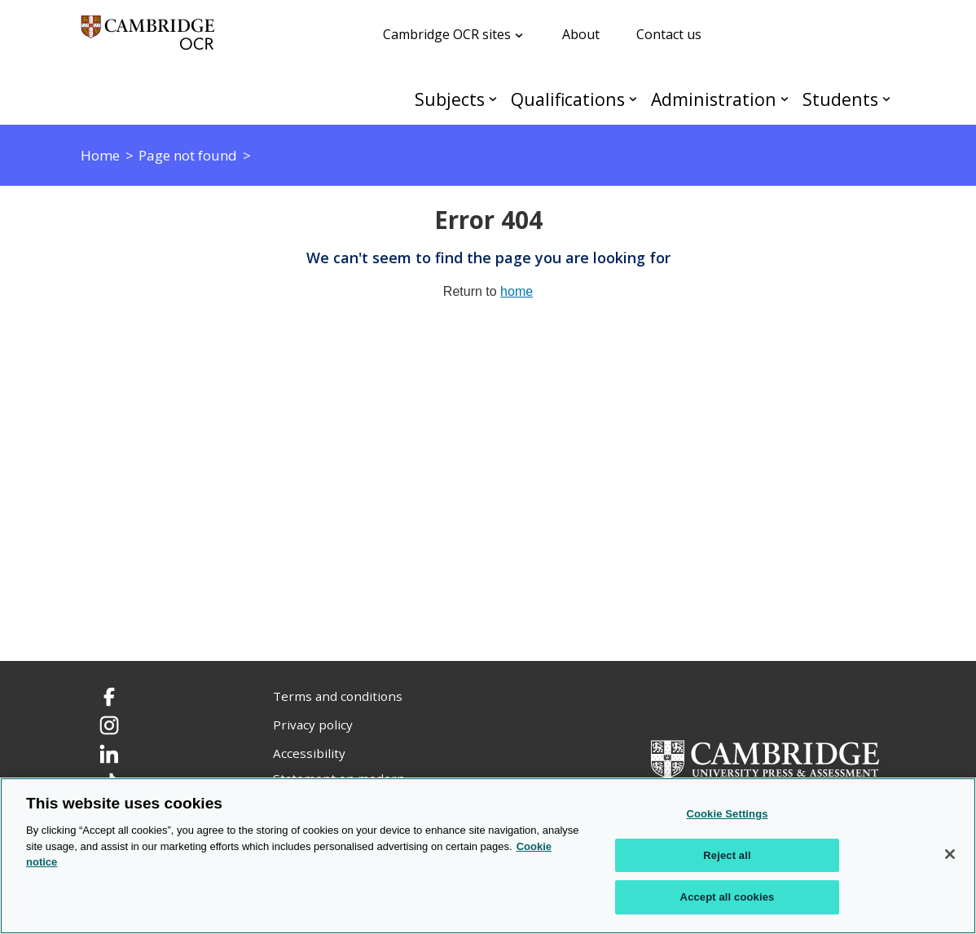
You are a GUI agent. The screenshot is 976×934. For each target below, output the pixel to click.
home (516, 291)
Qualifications (568, 99)
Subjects (450, 99)
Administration (713, 99)
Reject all (726, 855)
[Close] (950, 854)
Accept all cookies (727, 897)
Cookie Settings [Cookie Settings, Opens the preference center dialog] (726, 814)
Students (840, 99)
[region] (488, 856)
